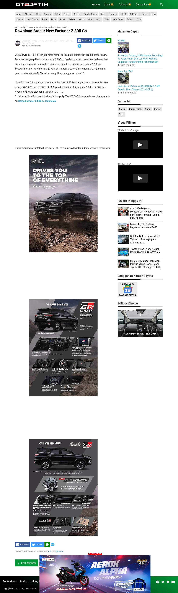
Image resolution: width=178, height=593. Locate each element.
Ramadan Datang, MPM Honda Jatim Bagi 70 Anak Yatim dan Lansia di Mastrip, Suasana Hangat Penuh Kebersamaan (140, 58)
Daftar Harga (135, 109)
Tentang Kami (9, 581)
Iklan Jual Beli (125, 71)
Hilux (153, 14)
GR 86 (123, 14)
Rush (53, 19)
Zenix (129, 19)
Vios (90, 19)
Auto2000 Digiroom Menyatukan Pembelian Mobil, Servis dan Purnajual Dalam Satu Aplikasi (146, 213)
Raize (44, 19)
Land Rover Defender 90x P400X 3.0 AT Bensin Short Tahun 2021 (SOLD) (139, 88)
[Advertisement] (63, 124)
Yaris (106, 19)
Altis (38, 14)
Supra (62, 19)
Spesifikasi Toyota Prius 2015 (140, 333)
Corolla (76, 14)
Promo (157, 109)
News (147, 109)
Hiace (144, 14)
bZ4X (138, 19)
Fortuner (113, 14)
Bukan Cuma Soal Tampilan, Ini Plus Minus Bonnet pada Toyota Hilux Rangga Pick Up (145, 264)
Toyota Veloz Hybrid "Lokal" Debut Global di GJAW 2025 (145, 251)
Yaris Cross (118, 19)
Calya (57, 14)
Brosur (122, 109)
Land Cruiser (32, 19)
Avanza (47, 14)
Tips (121, 114)
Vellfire (72, 19)
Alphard (28, 14)
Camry (67, 14)
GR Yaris (134, 14)
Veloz (81, 19)
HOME (121, 40)
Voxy (98, 19)
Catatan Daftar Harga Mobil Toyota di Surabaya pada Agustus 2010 (145, 239)
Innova (19, 19)
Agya (18, 14)
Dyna (102, 14)
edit (49, 551)
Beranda (96, 4)
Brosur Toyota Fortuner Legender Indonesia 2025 (143, 226)
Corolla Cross (90, 14)
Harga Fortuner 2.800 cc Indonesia (37, 101)
